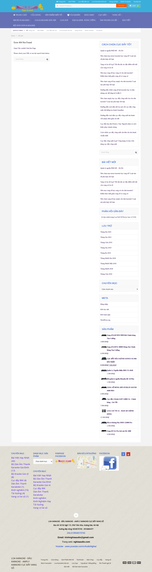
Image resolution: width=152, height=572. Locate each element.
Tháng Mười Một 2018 (108, 263)
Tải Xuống (16, 493)
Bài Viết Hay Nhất (20, 457)
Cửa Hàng (36, 15)
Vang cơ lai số (18, 496)
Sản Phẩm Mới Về (53, 15)
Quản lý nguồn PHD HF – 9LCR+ (112, 51)
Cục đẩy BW (17, 480)
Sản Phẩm (71, 1)
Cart (134, 6)
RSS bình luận (105, 315)
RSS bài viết (104, 309)
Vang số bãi (113, 1)
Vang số (116, 15)
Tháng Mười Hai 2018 (108, 258)
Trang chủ (60, 1)
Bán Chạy (89, 15)
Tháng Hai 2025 (105, 232)
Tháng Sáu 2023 (105, 237)
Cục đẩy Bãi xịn (83, 1)
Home (13, 36)
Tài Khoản (73, 15)
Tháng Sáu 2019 (105, 248)
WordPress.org (105, 320)
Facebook (137, 1)
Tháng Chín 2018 (106, 274)
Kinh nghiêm (17, 490)
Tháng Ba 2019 (105, 253)
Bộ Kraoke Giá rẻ (19, 473)
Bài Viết (126, 20)
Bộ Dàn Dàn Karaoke (24, 25)
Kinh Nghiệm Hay (42, 501)
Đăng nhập (104, 304)
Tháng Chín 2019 (106, 242)
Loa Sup (64, 20)
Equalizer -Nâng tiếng (84, 20)
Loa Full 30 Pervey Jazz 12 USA (125, 217)
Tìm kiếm (121, 5)
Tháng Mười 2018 (106, 269)
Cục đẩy (102, 15)
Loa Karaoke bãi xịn (99, 1)
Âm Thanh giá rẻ (108, 20)
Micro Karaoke (21, 20)
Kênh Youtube (126, 1)
